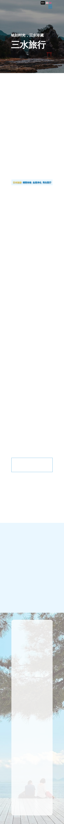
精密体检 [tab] (27, 182)
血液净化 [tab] (37, 182)
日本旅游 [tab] (17, 182)
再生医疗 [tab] (47, 182)
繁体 (43, 3)
